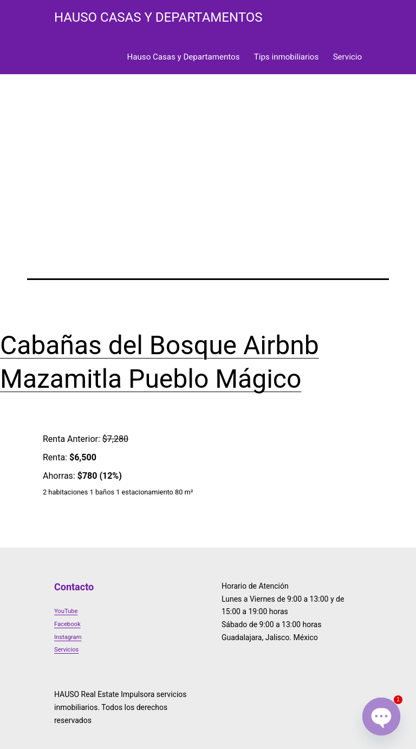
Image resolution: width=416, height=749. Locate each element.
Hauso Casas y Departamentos (183, 57)
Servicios (66, 649)
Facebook (67, 624)
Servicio (347, 57)
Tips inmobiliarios (286, 57)
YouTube (65, 611)
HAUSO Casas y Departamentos (158, 17)
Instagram (68, 637)
